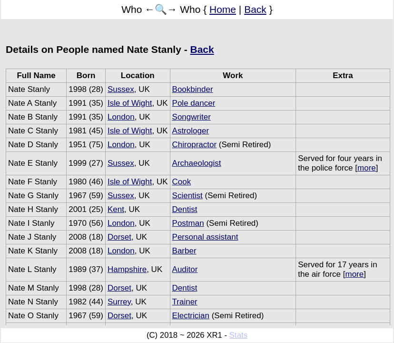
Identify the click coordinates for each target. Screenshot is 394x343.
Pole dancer (194, 103)
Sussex (121, 89)
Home (222, 9)
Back (255, 9)
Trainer (184, 301)
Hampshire (127, 269)
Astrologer (190, 130)
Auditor (185, 269)
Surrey (119, 301)
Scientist (187, 195)
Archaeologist (196, 163)
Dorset (119, 237)
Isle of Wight (130, 103)
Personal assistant (205, 237)
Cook (181, 181)
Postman (188, 223)
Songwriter (191, 116)
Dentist (184, 209)
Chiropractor (194, 144)
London (121, 116)
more (366, 167)
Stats (238, 335)
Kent (116, 209)
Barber (184, 250)
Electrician (190, 315)
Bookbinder (192, 89)
